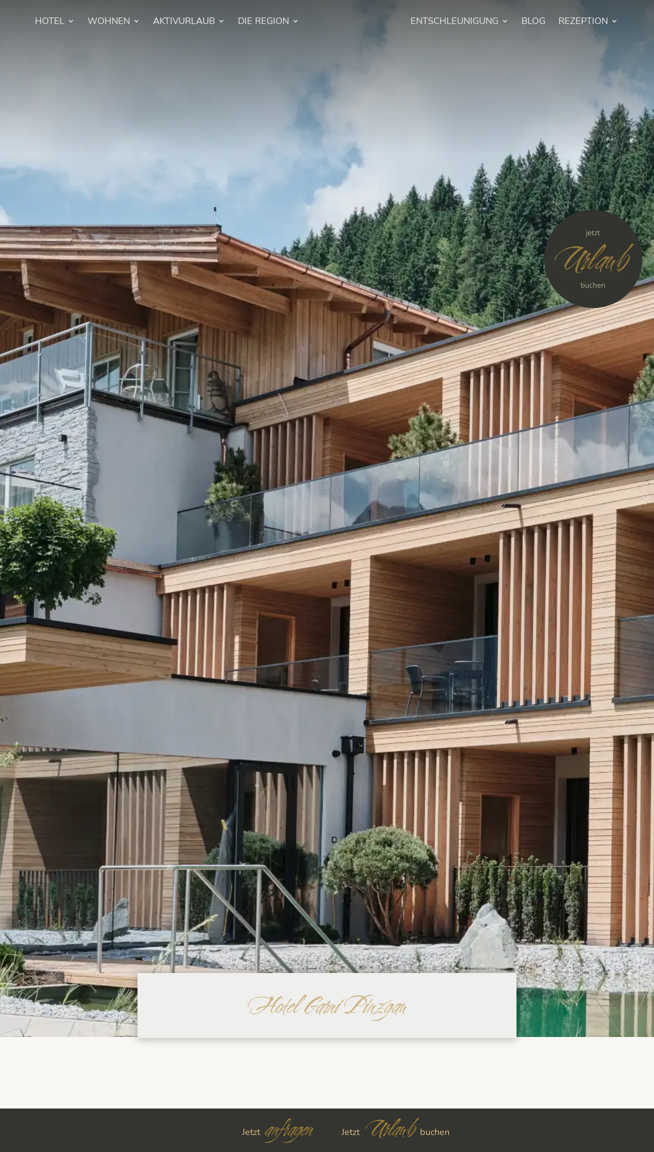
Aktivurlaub (184, 22)
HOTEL (49, 22)
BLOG (534, 22)
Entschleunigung (454, 22)
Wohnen (109, 22)
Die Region (263, 22)
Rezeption (583, 22)
